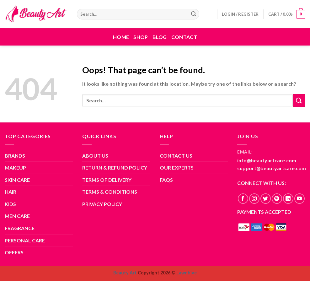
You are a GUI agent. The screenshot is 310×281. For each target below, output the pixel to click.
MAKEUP (15, 167)
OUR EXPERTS (177, 167)
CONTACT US (176, 156)
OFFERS (14, 252)
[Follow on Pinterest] (277, 198)
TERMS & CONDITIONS (109, 192)
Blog (159, 37)
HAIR (10, 192)
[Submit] (193, 14)
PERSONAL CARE (25, 240)
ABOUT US (95, 156)
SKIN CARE (17, 180)
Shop (140, 37)
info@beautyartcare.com (266, 160)
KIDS (10, 204)
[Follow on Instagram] (254, 198)
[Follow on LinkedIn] (288, 198)
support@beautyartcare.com (271, 168)
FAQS (166, 180)
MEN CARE (17, 216)
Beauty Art (125, 272)
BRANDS (15, 156)
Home (121, 37)
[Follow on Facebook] (243, 198)
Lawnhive (186, 272)
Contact (184, 37)
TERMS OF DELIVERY (106, 180)
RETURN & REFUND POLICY (114, 167)
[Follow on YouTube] (299, 198)
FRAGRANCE (20, 228)
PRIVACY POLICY (102, 204)
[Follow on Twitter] (265, 198)
